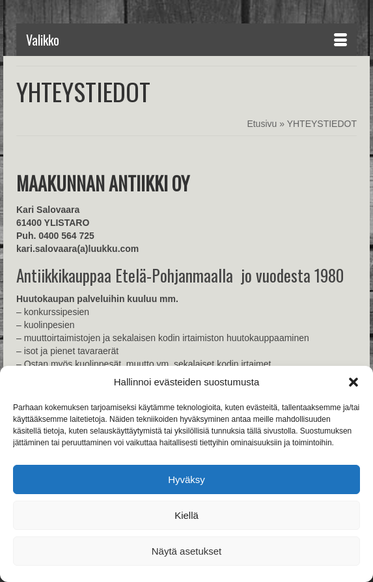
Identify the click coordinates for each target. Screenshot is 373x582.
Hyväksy (186, 479)
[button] (353, 382)
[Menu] (186, 39)
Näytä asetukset (187, 551)
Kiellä (186, 515)
